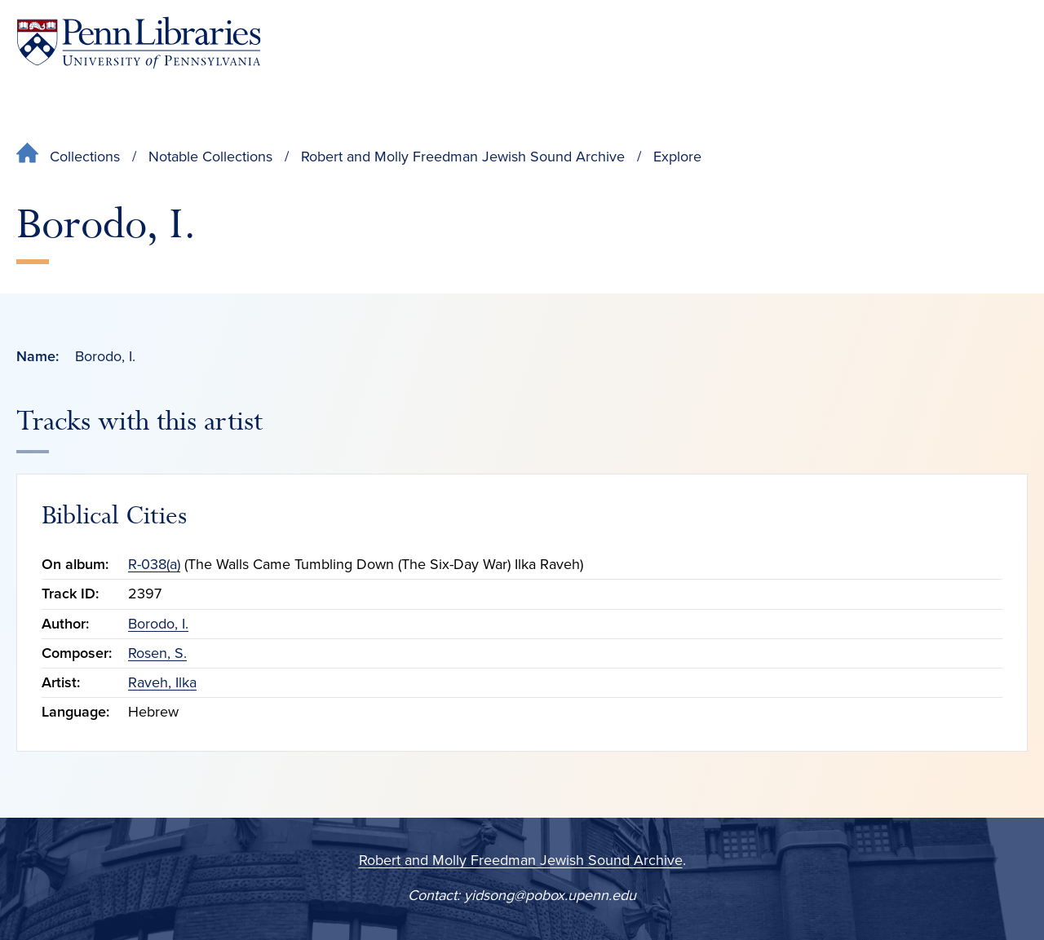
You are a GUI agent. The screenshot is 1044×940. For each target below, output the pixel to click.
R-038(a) (154, 564)
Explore (677, 156)
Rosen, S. (157, 653)
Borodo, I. (158, 624)
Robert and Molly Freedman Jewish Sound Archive (463, 156)
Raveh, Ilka (162, 682)
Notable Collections (210, 156)
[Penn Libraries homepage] (138, 43)
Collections (85, 156)
